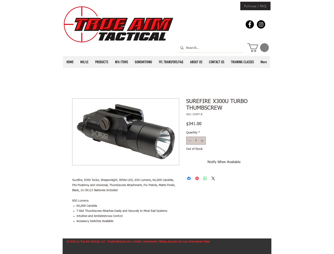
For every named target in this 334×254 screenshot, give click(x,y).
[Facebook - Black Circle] (250, 24)
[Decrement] (189, 140)
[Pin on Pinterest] (197, 178)
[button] (258, 47)
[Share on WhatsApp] (205, 178)
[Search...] (210, 47)
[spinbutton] (196, 140)
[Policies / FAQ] (255, 6)
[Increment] (202, 140)
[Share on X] (213, 178)
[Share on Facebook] (188, 178)
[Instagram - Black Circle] (261, 24)
